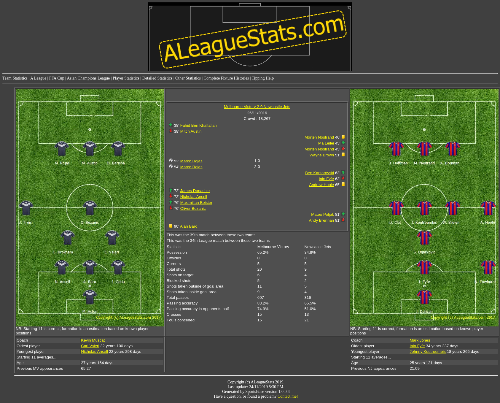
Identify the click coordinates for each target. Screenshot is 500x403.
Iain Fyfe (326, 179)
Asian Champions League (88, 78)
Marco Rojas (191, 161)
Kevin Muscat (93, 340)
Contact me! (288, 396)
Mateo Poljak (322, 214)
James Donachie (195, 190)
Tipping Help (263, 78)
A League (38, 78)
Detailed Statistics (157, 78)
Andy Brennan (321, 220)
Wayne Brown (322, 155)
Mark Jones (420, 340)
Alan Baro (189, 226)
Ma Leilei (326, 143)
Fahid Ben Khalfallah (198, 125)
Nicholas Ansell (193, 196)
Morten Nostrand (319, 137)
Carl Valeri (90, 346)
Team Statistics (15, 78)
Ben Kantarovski (319, 173)
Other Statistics (188, 78)
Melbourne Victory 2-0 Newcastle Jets (257, 106)
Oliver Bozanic (193, 208)
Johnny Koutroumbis (428, 351)
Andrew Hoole (321, 185)
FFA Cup (56, 78)
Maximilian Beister (196, 202)
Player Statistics (126, 78)
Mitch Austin (191, 131)
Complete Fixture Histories (226, 78)
